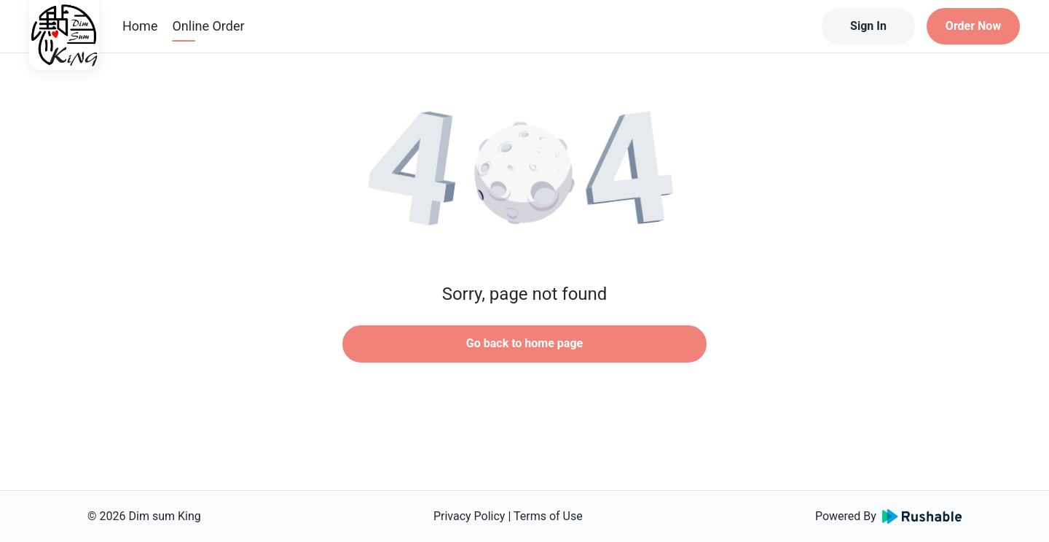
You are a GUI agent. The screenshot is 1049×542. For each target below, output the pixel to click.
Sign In (868, 26)
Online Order (208, 26)
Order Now (973, 26)
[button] (524, 175)
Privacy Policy (469, 516)
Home (139, 26)
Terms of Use (548, 516)
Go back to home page (524, 343)
